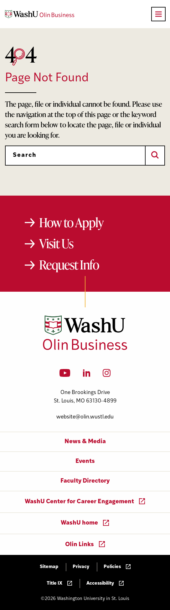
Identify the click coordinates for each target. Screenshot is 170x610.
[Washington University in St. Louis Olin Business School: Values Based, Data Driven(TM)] (85, 348)
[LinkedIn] (86, 375)
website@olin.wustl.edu (85, 417)
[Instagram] (107, 375)
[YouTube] (64, 375)
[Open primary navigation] (158, 14)
